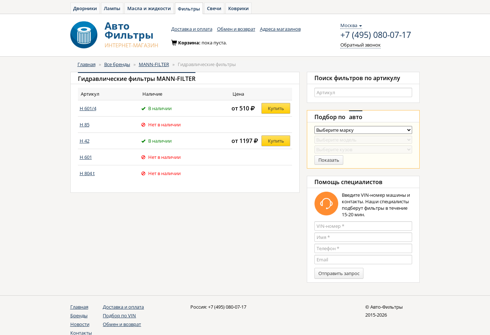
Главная (87, 64)
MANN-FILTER (154, 64)
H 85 (84, 124)
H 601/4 (88, 108)
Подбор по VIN (119, 315)
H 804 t (87, 173)
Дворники (85, 8)
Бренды (79, 315)
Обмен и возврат (236, 29)
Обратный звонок (360, 45)
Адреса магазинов (280, 29)
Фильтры (189, 8)
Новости (79, 324)
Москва (351, 25)
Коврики (238, 8)
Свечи (214, 8)
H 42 (84, 141)
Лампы (112, 8)
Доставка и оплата (191, 29)
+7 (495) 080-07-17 (375, 35)
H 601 (86, 157)
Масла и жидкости (149, 8)
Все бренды (117, 64)
